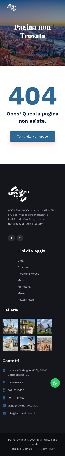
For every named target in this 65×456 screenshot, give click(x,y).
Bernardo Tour (17, 439)
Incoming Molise (28, 273)
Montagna (24, 286)
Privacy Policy (46, 448)
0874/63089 (15, 382)
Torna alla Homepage (32, 136)
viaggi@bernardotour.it (23, 405)
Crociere (23, 267)
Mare (21, 280)
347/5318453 (16, 390)
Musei (21, 293)
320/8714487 (16, 397)
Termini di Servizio (21, 448)
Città (21, 260)
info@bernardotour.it (21, 413)
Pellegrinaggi (26, 299)
